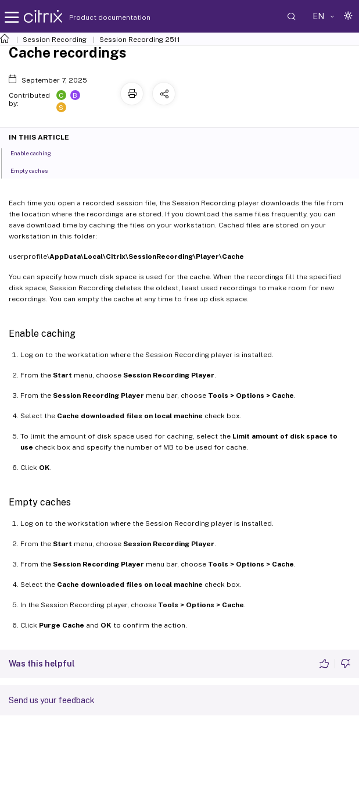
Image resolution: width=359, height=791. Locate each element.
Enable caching (37, 152)
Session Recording (55, 39)
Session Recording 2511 (139, 39)
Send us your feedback (52, 700)
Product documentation (95, 17)
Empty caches (35, 170)
